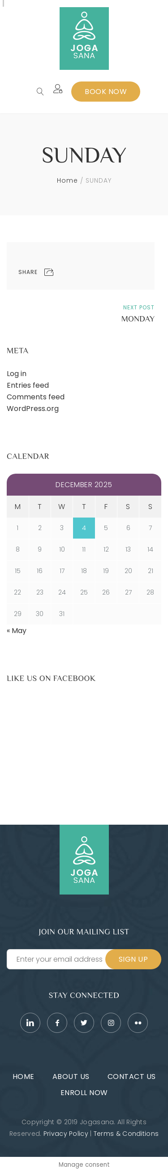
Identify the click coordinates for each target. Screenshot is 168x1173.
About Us (71, 1076)
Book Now (106, 91)
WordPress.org (33, 408)
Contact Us (132, 1076)
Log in (16, 373)
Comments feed (36, 397)
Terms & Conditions (126, 1133)
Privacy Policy (65, 1133)
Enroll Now (84, 1092)
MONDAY (138, 318)
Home (67, 180)
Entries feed (28, 385)
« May (16, 630)
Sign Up (133, 959)
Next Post (139, 307)
